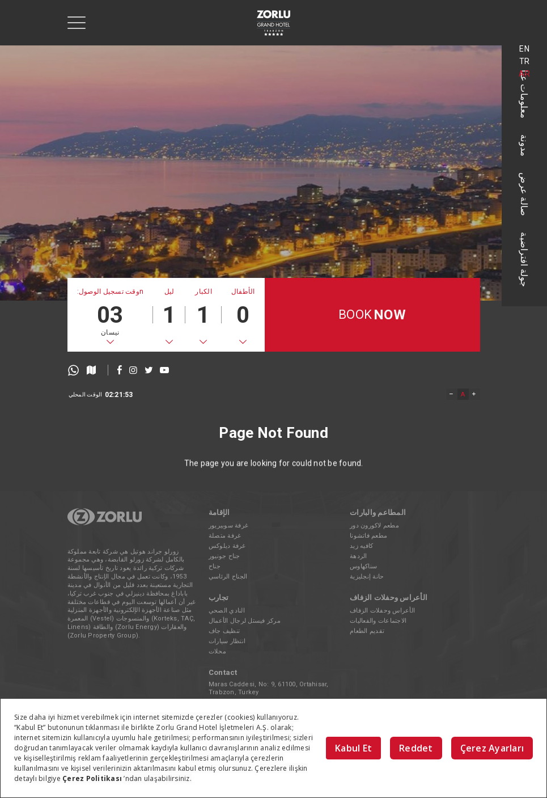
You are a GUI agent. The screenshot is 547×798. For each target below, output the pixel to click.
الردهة (358, 556)
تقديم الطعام (367, 631)
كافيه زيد (361, 546)
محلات (217, 651)
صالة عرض (524, 194)
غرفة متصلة (225, 535)
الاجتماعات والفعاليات (378, 620)
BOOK (372, 315)
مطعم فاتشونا (368, 535)
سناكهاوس (363, 566)
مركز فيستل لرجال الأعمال (245, 620)
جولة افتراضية (524, 259)
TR (524, 61)
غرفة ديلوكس (227, 546)
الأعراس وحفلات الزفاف (382, 610)
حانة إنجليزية (367, 576)
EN (524, 48)
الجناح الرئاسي (228, 576)
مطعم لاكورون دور (374, 525)
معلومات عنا (524, 94)
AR (524, 73)
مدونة (524, 145)
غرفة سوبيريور (228, 525)
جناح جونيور (224, 556)
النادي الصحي (227, 610)
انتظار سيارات (227, 641)
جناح (215, 566)
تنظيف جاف (224, 631)
